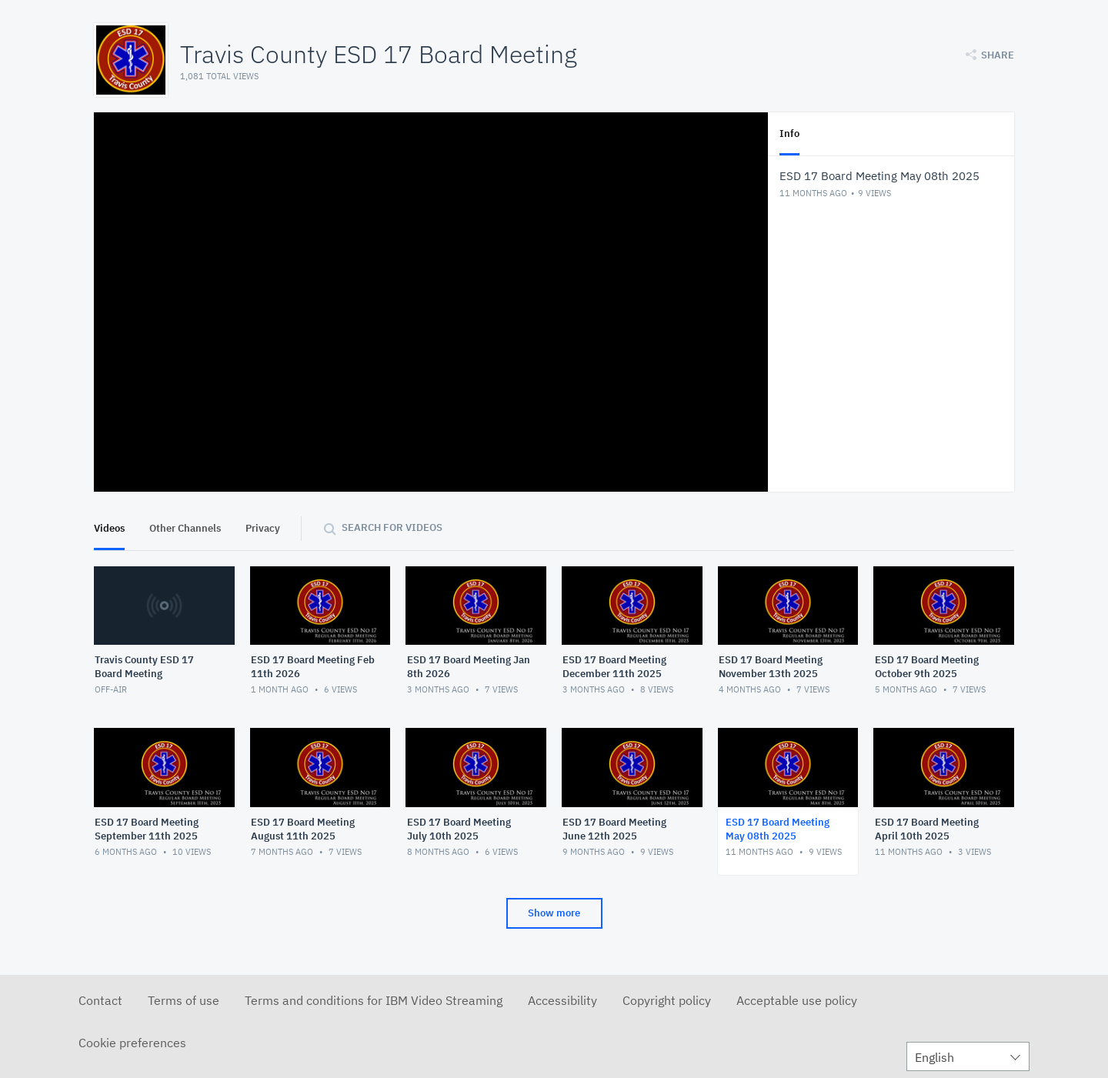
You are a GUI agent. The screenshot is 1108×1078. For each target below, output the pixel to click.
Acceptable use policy (796, 1000)
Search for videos (392, 527)
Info (789, 133)
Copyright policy (666, 1000)
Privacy (262, 528)
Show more (554, 912)
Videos (109, 528)
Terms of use (183, 1000)
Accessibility (562, 1000)
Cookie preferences (132, 1042)
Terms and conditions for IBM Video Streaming (373, 1000)
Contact (100, 1000)
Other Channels (185, 528)
